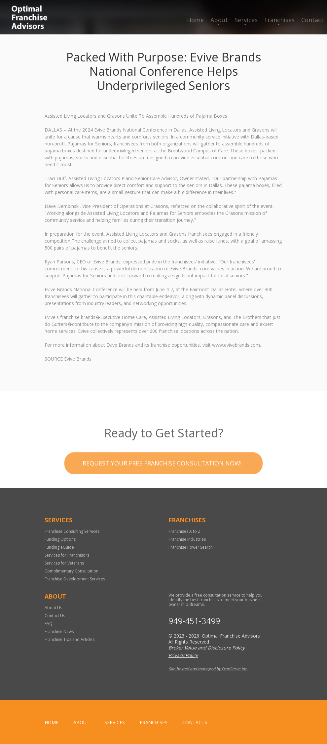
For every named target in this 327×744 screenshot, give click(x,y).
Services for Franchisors (67, 555)
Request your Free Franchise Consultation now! (162, 477)
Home (195, 20)
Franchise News (59, 631)
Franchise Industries (187, 539)
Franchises (279, 20)
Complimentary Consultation (71, 571)
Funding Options (60, 539)
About (219, 20)
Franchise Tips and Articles (69, 639)
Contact (312, 20)
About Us (53, 607)
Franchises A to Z (184, 531)
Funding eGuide (59, 547)
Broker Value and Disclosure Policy (206, 648)
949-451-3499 (194, 621)
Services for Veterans (64, 563)
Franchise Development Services (75, 579)
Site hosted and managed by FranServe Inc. (208, 669)
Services (246, 20)
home (51, 722)
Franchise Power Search (190, 547)
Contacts (194, 722)
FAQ (49, 623)
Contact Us (55, 615)
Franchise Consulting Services (72, 531)
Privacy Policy (183, 655)
